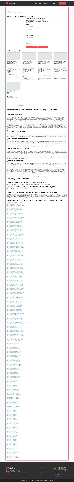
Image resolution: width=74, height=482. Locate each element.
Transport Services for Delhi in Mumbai (14, 237)
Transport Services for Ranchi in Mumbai (14, 310)
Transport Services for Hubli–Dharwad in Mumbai (16, 258)
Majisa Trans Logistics (11, 61)
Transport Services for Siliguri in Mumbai (14, 315)
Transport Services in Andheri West (13, 347)
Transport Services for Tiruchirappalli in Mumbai (15, 323)
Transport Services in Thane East (12, 401)
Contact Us (46, 3)
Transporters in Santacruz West (12, 452)
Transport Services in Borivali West (13, 355)
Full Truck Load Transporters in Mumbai (14, 342)
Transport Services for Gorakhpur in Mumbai (15, 247)
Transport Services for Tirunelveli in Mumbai (15, 324)
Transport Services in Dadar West (12, 359)
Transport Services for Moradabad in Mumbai (15, 292)
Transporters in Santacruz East (12, 451)
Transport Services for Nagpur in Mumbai (14, 294)
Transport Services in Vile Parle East (13, 403)
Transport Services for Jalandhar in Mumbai (14, 264)
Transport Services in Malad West (12, 374)
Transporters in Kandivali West (12, 430)
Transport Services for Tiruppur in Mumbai (14, 326)
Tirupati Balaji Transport (27, 61)
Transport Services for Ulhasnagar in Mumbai (15, 330)
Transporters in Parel (10, 448)
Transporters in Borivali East (11, 391)
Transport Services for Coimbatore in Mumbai (15, 233)
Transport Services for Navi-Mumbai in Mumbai (15, 298)
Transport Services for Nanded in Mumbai (14, 296)
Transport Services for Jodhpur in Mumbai (14, 272)
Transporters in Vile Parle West (12, 457)
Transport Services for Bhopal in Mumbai (14, 226)
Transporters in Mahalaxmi (11, 436)
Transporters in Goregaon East (12, 420)
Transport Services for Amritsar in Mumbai (14, 214)
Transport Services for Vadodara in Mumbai (14, 331)
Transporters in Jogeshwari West (12, 427)
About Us (40, 3)
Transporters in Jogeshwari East (12, 426)
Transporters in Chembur (11, 410)
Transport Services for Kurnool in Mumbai (14, 280)
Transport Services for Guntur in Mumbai (14, 251)
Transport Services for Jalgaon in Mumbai (14, 12)
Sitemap (23, 477)
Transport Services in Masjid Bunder (13, 376)
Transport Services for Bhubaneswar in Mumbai (15, 227)
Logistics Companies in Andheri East (13, 394)
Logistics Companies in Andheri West (13, 395)
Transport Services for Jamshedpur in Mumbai (15, 269)
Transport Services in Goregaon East (13, 363)
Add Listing (62, 3)
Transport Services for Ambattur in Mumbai (14, 212)
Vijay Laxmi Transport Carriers (60, 61)
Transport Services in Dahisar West (13, 361)
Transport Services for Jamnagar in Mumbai (14, 268)
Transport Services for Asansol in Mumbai (14, 216)
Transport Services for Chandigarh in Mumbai (15, 230)
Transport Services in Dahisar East (13, 360)
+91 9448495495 (46, 75)
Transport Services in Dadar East (12, 357)
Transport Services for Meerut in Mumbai (14, 289)
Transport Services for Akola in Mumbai (14, 208)
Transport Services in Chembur (12, 356)
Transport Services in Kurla (11, 370)
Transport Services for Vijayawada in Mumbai (15, 336)
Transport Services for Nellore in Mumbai (14, 300)
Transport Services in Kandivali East (13, 368)
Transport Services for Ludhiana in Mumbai (14, 284)
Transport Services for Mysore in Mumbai (14, 293)
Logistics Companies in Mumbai (12, 398)
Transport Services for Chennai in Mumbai (14, 231)
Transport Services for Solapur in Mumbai (14, 317)
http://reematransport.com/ (12, 97)
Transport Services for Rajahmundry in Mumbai (15, 307)
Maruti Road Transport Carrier (44, 61)
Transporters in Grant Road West (12, 424)
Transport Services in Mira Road (12, 378)
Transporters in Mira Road (11, 445)
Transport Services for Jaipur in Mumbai (14, 263)
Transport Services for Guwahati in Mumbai (14, 254)
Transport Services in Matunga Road (13, 377)
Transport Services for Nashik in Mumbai (14, 297)
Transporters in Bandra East (11, 386)
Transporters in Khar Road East (12, 432)
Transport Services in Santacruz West (13, 399)
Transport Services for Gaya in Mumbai (14, 244)
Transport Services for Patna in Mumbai (14, 302)
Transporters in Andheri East (11, 384)
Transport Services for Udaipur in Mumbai (14, 327)
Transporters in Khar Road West (12, 433)
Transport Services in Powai (11, 381)
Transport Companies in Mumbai (12, 343)
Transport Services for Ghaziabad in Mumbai (15, 246)
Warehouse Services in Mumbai (12, 406)
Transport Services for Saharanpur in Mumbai (15, 313)
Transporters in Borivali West (12, 393)
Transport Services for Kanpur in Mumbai (14, 275)
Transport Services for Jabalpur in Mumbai (14, 261)
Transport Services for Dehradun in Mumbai (14, 235)
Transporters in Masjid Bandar (12, 443)
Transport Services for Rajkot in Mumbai (14, 309)
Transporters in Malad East (11, 439)
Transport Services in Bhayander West (13, 352)
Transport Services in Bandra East (12, 348)
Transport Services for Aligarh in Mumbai (14, 209)
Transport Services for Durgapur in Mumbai (14, 239)
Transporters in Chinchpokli (11, 411)
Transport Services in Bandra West (13, 349)
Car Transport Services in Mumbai (13, 340)
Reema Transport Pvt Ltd (12, 90)
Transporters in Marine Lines (12, 441)
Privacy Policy (40, 472)
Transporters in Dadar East (11, 414)
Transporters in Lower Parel (11, 435)
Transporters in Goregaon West (12, 422)
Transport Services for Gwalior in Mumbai (14, 255)
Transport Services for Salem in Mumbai (14, 314)
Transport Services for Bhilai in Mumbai (14, 223)
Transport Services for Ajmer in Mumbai (14, 206)
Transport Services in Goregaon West (13, 364)
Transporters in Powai (10, 449)
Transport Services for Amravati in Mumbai (14, 213)
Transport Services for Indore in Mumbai (14, 260)
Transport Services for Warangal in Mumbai (14, 339)
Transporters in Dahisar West (12, 418)
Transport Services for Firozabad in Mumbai (14, 243)
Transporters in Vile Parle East (12, 456)
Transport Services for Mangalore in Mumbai (15, 288)
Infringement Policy (41, 477)
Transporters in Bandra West (12, 388)
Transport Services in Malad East (12, 373)
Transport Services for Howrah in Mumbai (14, 256)
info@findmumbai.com (10, 475)
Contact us (24, 467)
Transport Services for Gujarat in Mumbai (14, 248)
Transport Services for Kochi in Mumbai (14, 276)
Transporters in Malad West (11, 440)
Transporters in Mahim (10, 437)
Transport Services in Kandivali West (13, 369)
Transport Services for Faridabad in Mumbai (14, 242)
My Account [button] (52, 3)
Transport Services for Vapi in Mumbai (13, 332)
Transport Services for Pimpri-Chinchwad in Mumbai (16, 303)
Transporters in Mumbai (33, 141)
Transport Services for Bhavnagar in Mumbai (15, 222)
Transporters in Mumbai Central (12, 447)
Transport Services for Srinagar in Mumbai (14, 318)
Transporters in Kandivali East (12, 428)
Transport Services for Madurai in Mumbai (14, 285)
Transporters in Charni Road (11, 409)
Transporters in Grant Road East (12, 423)
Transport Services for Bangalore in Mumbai (14, 218)
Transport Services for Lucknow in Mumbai (14, 282)
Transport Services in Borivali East (13, 353)
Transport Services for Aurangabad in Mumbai (15, 217)
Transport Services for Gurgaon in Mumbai (14, 252)
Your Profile (24, 474)
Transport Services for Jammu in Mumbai (14, 267)
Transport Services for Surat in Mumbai (14, 319)
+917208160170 (30, 76)
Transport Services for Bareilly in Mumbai (14, 219)
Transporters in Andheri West (12, 385)
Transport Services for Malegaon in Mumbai (14, 286)
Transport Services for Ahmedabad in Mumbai (15, 205)
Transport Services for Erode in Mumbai (14, 240)
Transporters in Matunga (11, 444)
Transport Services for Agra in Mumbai (13, 204)
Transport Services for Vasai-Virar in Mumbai (15, 335)
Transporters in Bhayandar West (12, 390)
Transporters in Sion (10, 453)
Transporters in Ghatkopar (11, 419)
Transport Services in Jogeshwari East (13, 365)
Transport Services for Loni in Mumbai (13, 281)
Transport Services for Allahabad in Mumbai (14, 210)
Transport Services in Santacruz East (13, 382)
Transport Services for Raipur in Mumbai (14, 306)
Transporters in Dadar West (11, 415)
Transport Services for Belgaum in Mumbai (14, 221)
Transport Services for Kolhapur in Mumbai (14, 277)
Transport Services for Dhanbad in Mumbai (14, 238)
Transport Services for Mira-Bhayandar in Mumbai (16, 290)
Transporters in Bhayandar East (12, 389)
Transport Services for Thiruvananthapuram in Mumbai (17, 322)
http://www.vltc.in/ (62, 78)
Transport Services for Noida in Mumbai (14, 301)
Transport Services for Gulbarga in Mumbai (14, 250)
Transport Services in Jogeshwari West (13, 367)
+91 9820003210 (61, 76)
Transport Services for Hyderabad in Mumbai (15, 259)
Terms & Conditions (42, 467)
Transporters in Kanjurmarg (11, 431)
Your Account (24, 472)
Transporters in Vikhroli (10, 454)
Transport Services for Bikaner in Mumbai (14, 229)
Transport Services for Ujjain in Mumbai (14, 328)
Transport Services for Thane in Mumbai (14, 321)
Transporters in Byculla (10, 407)
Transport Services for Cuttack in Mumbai (14, 234)
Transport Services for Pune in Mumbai (14, 305)
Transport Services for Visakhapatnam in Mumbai (15, 338)
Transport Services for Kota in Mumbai (13, 279)
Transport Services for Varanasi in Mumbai (14, 334)
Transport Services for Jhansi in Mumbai (14, 271)
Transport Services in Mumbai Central (13, 380)
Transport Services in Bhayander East (13, 351)
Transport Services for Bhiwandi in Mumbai (14, 225)
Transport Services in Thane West (12, 402)
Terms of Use (40, 469)
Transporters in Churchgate (11, 412)
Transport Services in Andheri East (13, 346)
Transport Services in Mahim (11, 372)
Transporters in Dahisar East (11, 416)
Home (35, 3)
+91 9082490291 (14, 74)
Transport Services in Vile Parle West (13, 405)
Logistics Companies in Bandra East (13, 397)
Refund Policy (40, 474)
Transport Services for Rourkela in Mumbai (14, 311)
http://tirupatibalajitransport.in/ (29, 79)
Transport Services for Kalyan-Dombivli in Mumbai (16, 273)
